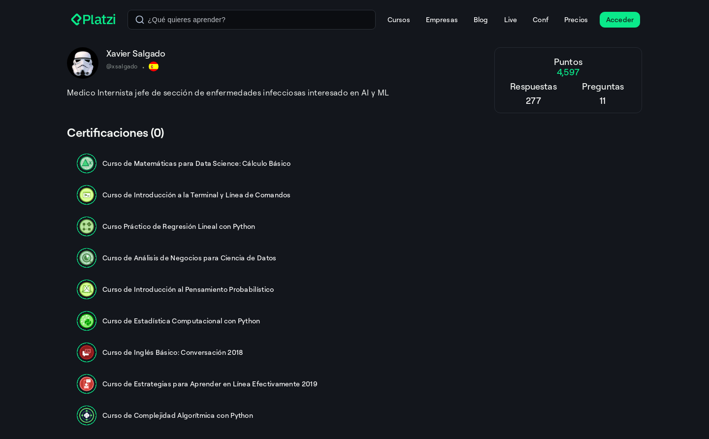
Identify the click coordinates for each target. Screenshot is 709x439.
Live (510, 19)
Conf (540, 19)
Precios (576, 19)
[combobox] (252, 20)
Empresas (442, 19)
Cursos (398, 19)
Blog (481, 19)
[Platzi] (93, 20)
